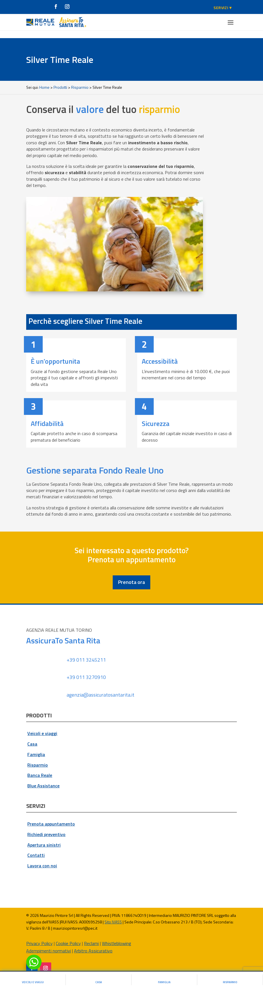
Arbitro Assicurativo (93, 943)
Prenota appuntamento (51, 816)
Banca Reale (39, 767)
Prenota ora (131, 575)
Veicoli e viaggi (42, 726)
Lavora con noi (42, 858)
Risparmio (80, 80)
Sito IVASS (113, 914)
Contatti (36, 847)
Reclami (91, 935)
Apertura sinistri (44, 837)
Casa (32, 736)
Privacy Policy (39, 935)
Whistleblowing (116, 935)
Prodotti (60, 80)
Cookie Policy (68, 935)
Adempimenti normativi (48, 943)
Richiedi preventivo (46, 827)
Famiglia (36, 747)
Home (44, 80)
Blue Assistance (43, 778)
